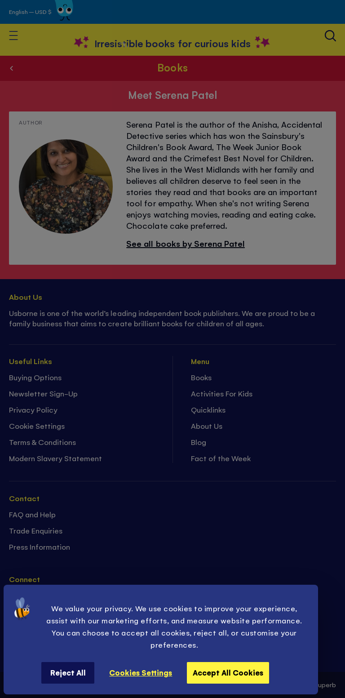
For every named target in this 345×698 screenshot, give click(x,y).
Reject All (68, 672)
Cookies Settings (140, 672)
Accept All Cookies (228, 672)
